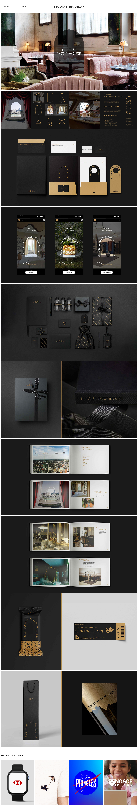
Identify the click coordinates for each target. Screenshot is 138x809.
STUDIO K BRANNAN (69, 6)
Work (7, 6)
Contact (25, 6)
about (15, 6)
